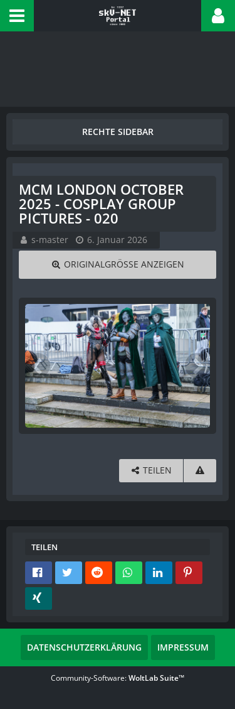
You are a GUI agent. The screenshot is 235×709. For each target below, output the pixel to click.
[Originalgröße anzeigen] (117, 265)
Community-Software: (117, 678)
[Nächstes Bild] (197, 365)
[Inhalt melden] (200, 470)
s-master (49, 240)
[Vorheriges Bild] (37, 365)
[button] (17, 15)
